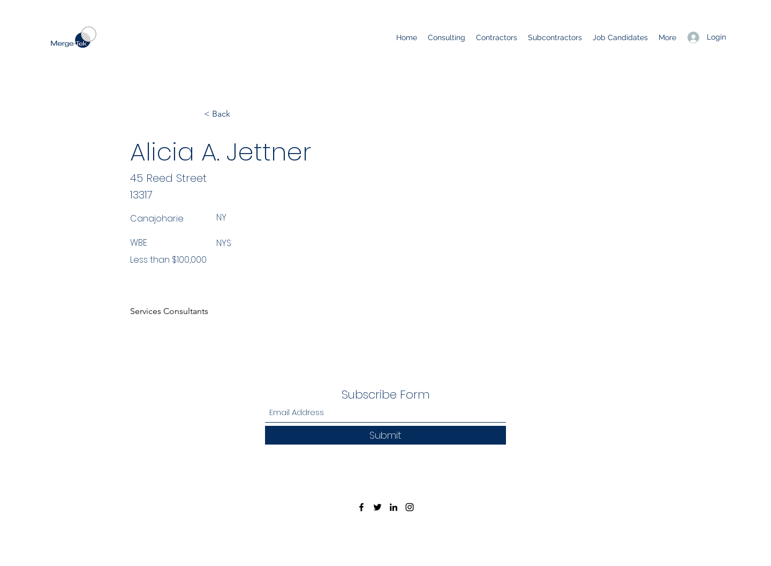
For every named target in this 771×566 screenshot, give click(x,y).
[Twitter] (377, 507)
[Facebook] (361, 507)
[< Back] (239, 114)
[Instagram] (409, 507)
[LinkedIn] (393, 507)
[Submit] (385, 435)
